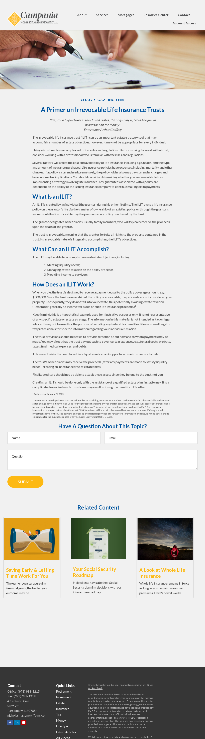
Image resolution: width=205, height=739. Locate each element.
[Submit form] (25, 482)
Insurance (62, 709)
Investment (63, 697)
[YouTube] (23, 722)
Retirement (63, 691)
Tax (58, 714)
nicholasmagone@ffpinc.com (27, 715)
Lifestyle (62, 726)
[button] (82, 7)
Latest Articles (66, 732)
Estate (60, 703)
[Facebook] (10, 722)
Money (61, 720)
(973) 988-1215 (29, 691)
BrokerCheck (95, 688)
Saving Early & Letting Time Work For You (30, 573)
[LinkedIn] (17, 722)
